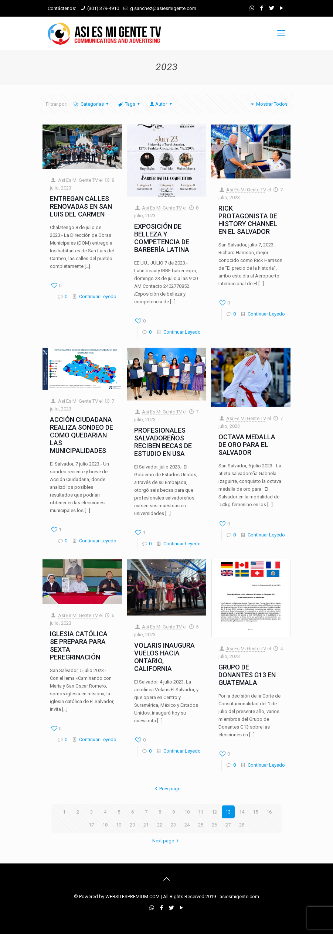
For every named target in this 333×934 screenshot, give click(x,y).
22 (159, 825)
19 (118, 825)
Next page (166, 840)
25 (200, 825)
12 (214, 812)
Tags (129, 104)
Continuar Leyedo (97, 296)
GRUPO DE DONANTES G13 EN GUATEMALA (247, 674)
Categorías (92, 104)
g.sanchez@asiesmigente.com (163, 8)
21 (146, 825)
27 (228, 825)
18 (105, 825)
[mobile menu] (281, 33)
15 (255, 812)
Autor (161, 104)
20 (132, 825)
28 (241, 825)
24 (187, 825)
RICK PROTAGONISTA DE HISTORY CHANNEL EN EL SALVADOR (247, 219)
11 (200, 812)
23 (173, 825)
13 (228, 812)
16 (269, 812)
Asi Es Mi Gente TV (78, 180)
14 (241, 812)
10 (187, 812)
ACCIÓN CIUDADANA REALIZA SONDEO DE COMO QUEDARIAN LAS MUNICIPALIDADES (81, 435)
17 (91, 825)
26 (214, 825)
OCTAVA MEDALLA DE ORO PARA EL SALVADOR (246, 444)
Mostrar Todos (268, 104)
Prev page (166, 788)
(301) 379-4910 (103, 8)
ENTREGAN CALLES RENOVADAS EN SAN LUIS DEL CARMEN (81, 206)
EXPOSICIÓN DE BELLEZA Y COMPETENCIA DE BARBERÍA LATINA (161, 237)
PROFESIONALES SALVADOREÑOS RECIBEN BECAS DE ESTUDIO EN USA (163, 441)
